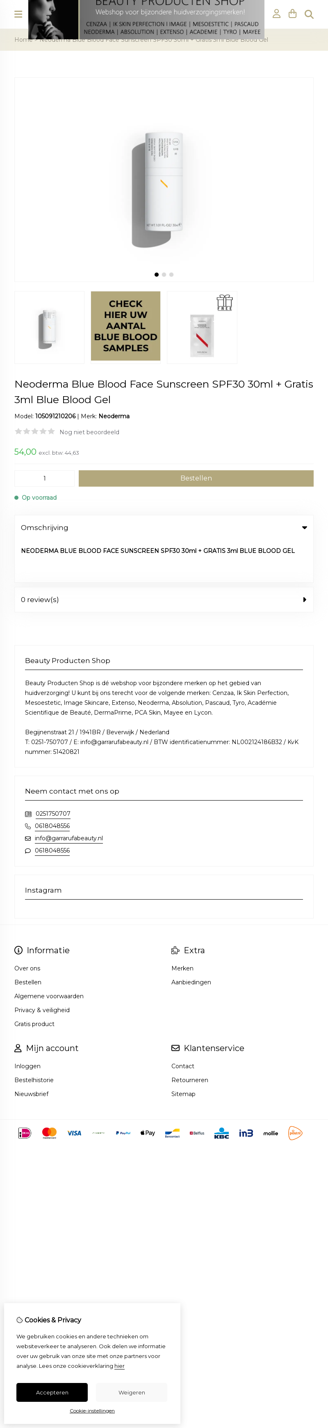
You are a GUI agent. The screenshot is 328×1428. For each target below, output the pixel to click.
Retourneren (189, 1037)
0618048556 (52, 783)
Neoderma (114, 416)
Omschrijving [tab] (164, 527)
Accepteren (52, 1392)
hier (119, 1366)
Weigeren (131, 1392)
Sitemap (183, 1051)
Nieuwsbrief (31, 1051)
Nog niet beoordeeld (89, 432)
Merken (182, 925)
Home (23, 39)
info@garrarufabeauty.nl (69, 795)
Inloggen (27, 1023)
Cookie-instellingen (92, 1411)
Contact (182, 1023)
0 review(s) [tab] (164, 557)
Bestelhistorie (34, 1037)
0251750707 (53, 771)
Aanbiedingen (191, 939)
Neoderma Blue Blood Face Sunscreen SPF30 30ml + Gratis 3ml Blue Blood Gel (153, 39)
